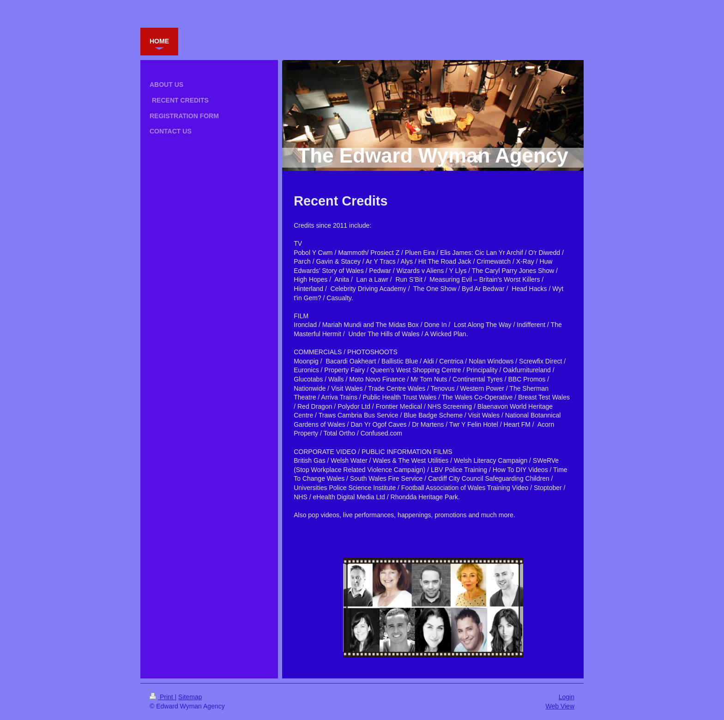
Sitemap (190, 697)
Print (162, 697)
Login (566, 697)
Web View (559, 706)
